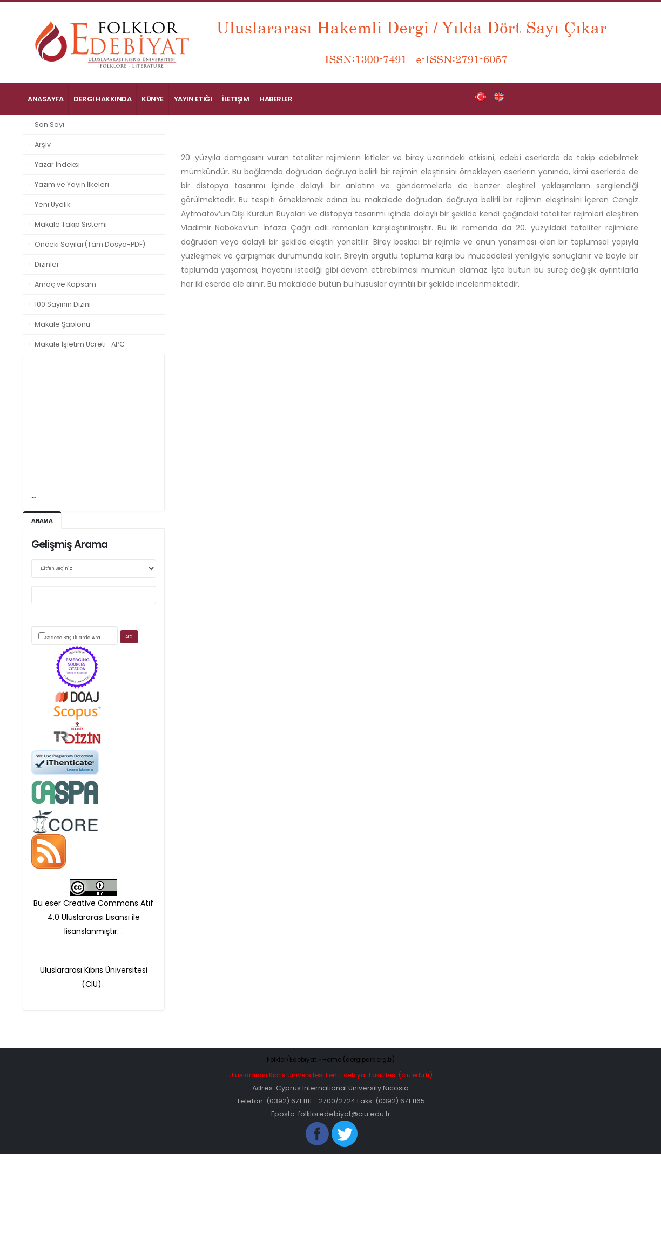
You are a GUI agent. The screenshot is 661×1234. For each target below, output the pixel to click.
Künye (152, 99)
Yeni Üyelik (52, 204)
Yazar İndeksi (57, 164)
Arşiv (43, 144)
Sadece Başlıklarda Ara (72, 638)
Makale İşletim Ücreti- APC (80, 344)
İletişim (235, 99)
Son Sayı (49, 124)
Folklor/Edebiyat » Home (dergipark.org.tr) (331, 1060)
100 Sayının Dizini (63, 304)
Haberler (275, 99)
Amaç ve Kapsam (65, 284)
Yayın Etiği (193, 99)
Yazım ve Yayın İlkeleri (72, 184)
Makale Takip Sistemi (71, 224)
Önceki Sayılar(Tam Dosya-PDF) (90, 244)
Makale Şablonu (62, 324)
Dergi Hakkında (102, 99)
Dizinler (47, 264)
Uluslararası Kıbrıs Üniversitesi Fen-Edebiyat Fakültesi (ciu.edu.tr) (330, 1075)
